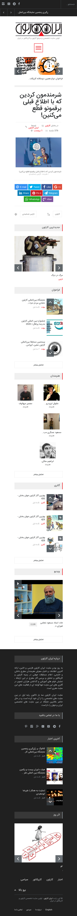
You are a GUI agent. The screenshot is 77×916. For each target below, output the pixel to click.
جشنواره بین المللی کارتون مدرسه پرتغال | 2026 (33, 322)
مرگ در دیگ (57, 275)
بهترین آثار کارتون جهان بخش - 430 (31, 497)
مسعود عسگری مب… (51, 432)
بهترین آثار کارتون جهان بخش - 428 (31, 539)
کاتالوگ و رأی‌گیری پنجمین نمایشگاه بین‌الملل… (38, 12)
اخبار (43, 756)
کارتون (47, 125)
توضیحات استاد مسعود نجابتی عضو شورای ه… (54, 624)
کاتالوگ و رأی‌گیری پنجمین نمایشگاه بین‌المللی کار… (33, 750)
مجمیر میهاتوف (25, 404)
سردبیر (28, 909)
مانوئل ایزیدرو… (51, 404)
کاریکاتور (37, 879)
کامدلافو (64, 866)
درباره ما (38, 909)
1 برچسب (38, 130)
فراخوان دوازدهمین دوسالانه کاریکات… (45, 79)
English (48, 909)
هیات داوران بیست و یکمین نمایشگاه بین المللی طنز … (32, 771)
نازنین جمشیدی (28, 214)
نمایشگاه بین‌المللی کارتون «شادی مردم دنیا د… (33, 301)
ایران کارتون (33, 128)
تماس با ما (18, 909)
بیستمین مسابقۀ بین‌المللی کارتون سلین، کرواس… (33, 343)
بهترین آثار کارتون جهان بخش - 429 (31, 518)
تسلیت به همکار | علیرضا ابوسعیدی (34, 792)
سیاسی (24, 879)
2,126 (34, 624)
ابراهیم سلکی (48, 461)
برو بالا (22, 890)
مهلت (43, 307)
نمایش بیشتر (39, 365)
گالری (43, 502)
